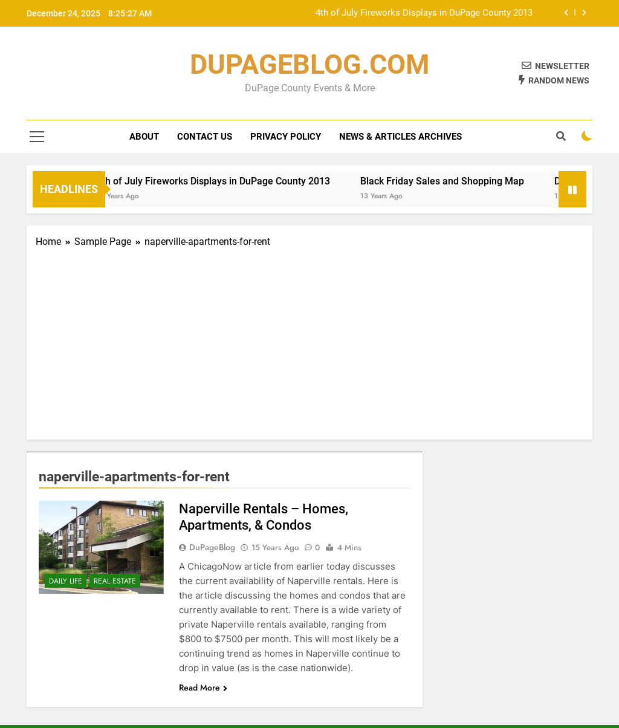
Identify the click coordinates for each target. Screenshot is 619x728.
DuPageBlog (212, 547)
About (144, 136)
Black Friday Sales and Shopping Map (451, 181)
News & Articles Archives (400, 136)
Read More (203, 687)
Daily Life (65, 581)
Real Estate (115, 581)
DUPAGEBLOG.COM (309, 64)
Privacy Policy (285, 136)
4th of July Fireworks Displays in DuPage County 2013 (424, 13)
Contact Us (204, 136)
